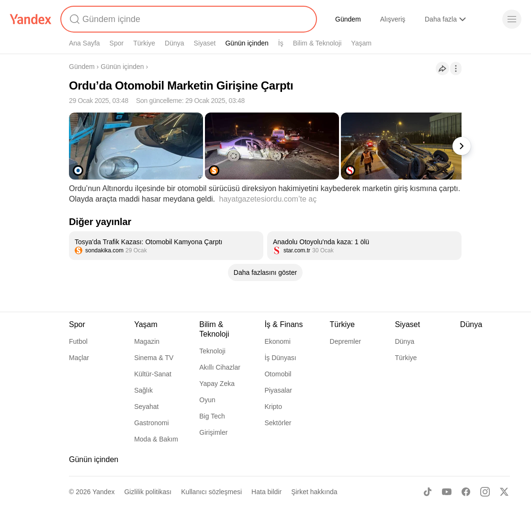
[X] (504, 491)
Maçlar (79, 358)
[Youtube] (446, 491)
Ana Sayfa (84, 43)
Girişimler (213, 432)
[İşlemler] (456, 68)
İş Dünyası (280, 358)
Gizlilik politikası (147, 492)
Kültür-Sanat (152, 374)
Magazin (146, 341)
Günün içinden (246, 43)
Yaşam (361, 43)
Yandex (103, 492)
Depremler (345, 341)
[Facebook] (465, 491)
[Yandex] (31, 19)
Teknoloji (212, 351)
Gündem (348, 19)
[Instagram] (485, 491)
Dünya (174, 43)
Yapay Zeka (217, 383)
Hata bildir (266, 492)
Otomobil (277, 374)
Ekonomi (277, 341)
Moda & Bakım (156, 439)
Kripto (273, 406)
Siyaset (205, 43)
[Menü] (511, 19)
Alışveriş (393, 19)
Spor (117, 43)
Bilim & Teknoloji (317, 43)
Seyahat (146, 406)
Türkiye (144, 43)
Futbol (78, 341)
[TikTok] (427, 491)
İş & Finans (283, 324)
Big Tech (212, 416)
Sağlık (143, 390)
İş (280, 43)
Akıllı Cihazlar (219, 367)
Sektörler (277, 423)
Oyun (207, 400)
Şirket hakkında (314, 492)
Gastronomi (151, 423)
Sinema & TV (153, 358)
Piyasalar (278, 390)
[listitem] (166, 245)
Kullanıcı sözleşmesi (211, 492)
